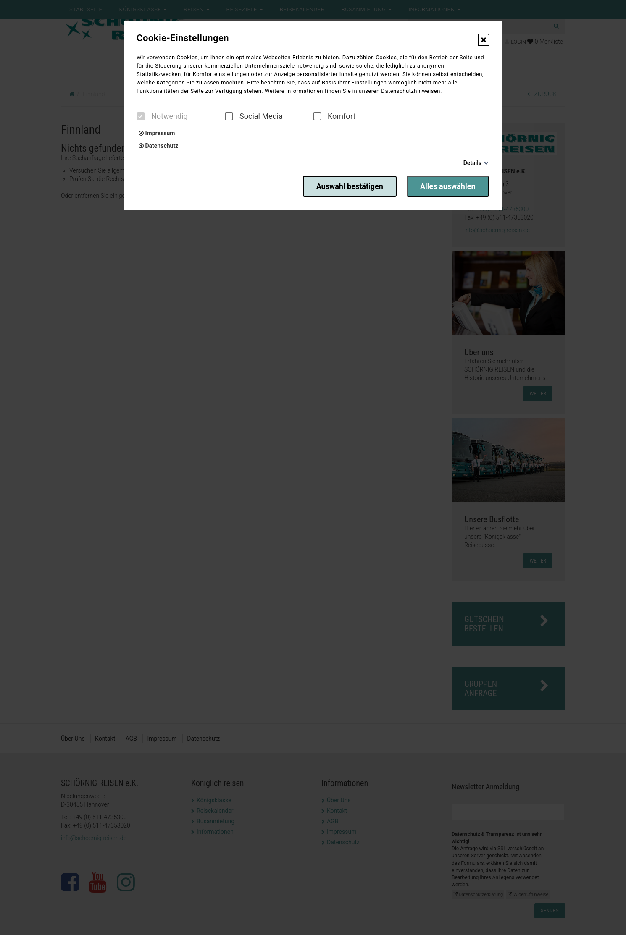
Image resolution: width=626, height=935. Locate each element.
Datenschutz (158, 145)
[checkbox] (141, 116)
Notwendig (162, 116)
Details (472, 163)
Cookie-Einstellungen (183, 38)
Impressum (157, 133)
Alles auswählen (448, 185)
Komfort (334, 116)
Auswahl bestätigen (347, 185)
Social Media (254, 116)
